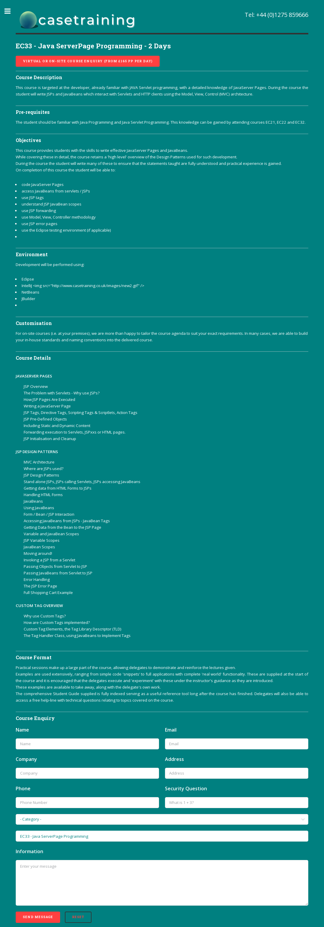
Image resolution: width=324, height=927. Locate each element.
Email (171, 730)
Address (174, 759)
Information (29, 851)
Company (26, 759)
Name (22, 730)
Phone (23, 788)
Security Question (186, 788)
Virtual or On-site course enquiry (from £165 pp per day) (88, 61)
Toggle (10, 11)
